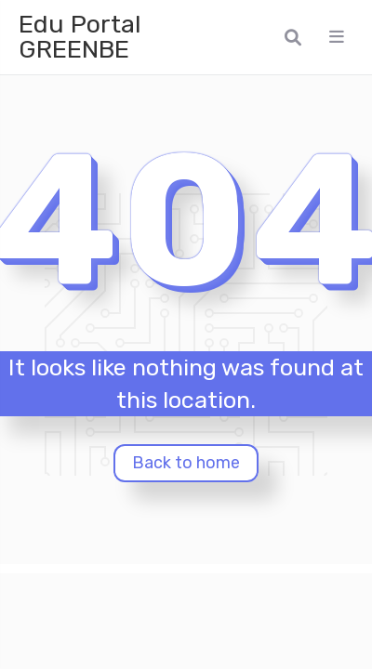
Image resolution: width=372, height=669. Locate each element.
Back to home (186, 463)
